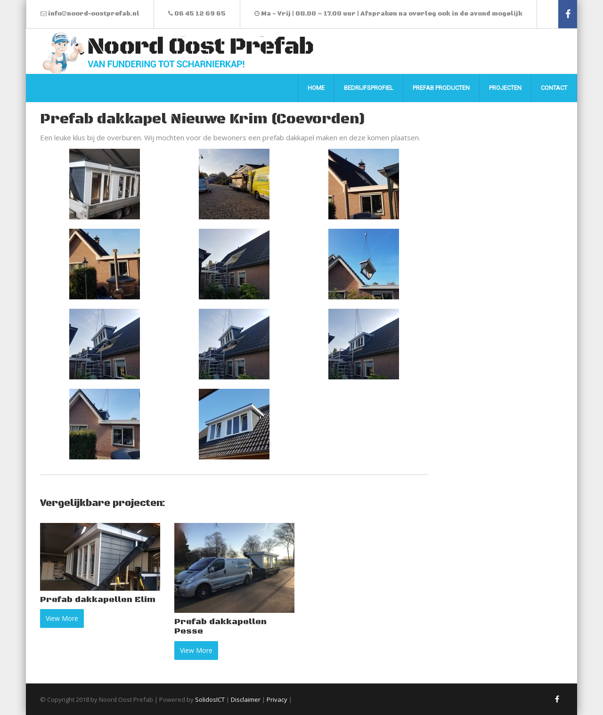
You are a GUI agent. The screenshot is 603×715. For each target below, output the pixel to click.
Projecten (505, 87)
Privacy (277, 699)
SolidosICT (210, 699)
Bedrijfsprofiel (368, 87)
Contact (554, 87)
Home (316, 87)
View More (62, 618)
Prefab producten (441, 87)
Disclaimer (246, 699)
